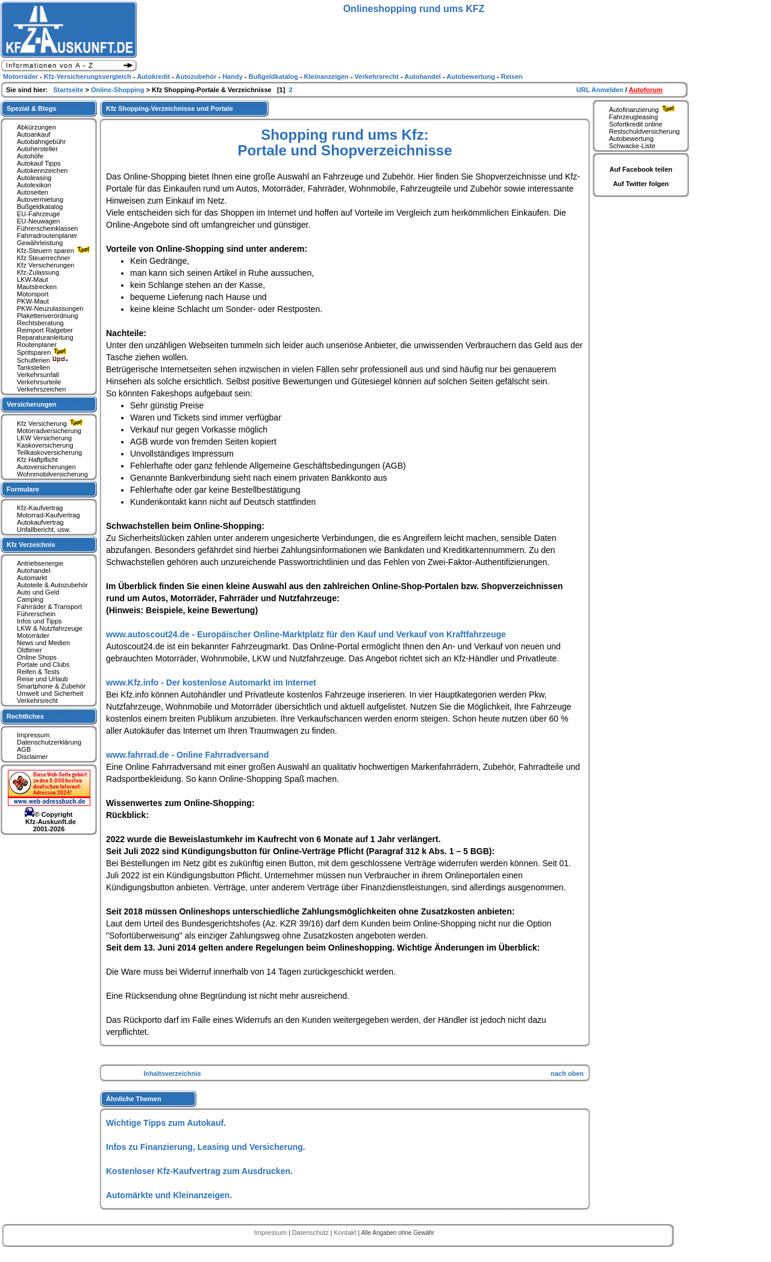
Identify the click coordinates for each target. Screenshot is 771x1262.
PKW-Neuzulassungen (50, 308)
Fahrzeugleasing (633, 116)
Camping (30, 599)
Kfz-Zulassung (38, 272)
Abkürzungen (36, 127)
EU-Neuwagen (38, 221)
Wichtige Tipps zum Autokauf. (166, 1123)
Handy (233, 76)
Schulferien (43, 360)
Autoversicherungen (46, 466)
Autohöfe (30, 156)
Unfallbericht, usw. (43, 529)
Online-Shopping (118, 89)
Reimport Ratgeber (45, 330)
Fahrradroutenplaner (47, 235)
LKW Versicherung (44, 438)
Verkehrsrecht (37, 700)
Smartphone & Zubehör (51, 686)
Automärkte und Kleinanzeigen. (169, 1195)
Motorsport (33, 294)
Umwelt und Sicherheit (50, 693)
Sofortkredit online (636, 124)
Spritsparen (43, 352)
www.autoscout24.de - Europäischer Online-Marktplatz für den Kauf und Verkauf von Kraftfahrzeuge (306, 634)
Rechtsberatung (40, 322)
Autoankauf (34, 134)
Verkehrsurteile (39, 382)
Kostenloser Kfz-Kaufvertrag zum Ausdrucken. (199, 1171)
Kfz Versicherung (51, 423)
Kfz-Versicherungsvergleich (88, 76)
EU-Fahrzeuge (38, 213)
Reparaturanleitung (45, 337)
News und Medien (43, 642)
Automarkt (32, 577)
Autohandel (34, 570)
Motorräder (33, 635)
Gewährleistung (40, 242)
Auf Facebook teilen (641, 169)
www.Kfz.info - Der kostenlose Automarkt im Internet (211, 682)
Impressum (33, 735)
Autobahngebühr (41, 141)
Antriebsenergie (40, 563)
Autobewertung (631, 138)
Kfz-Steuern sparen (55, 250)
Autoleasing (34, 177)
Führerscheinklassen (47, 228)
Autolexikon (34, 185)
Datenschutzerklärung (49, 742)
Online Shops (37, 657)
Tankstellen (33, 367)
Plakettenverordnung (47, 315)
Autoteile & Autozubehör (52, 585)
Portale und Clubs (43, 664)
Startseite (69, 89)
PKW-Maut (33, 301)
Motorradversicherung (49, 430)
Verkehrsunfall (38, 374)
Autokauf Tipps (39, 163)
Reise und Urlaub (42, 679)
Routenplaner (37, 344)
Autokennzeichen (42, 170)
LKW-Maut (32, 279)
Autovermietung (40, 199)
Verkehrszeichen (41, 389)
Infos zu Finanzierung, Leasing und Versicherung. (205, 1147)
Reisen (512, 76)
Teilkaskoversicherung (49, 452)
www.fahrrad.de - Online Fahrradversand (187, 755)
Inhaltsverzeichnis (172, 1073)
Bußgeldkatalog (40, 206)
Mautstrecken (37, 286)
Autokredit (154, 76)
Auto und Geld (38, 592)
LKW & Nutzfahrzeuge (50, 628)
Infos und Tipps (39, 621)
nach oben (567, 1073)
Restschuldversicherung (644, 131)
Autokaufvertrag (40, 522)
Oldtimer (29, 650)
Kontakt (346, 1232)
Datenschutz (311, 1232)
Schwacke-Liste (632, 145)
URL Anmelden (600, 89)
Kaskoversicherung (45, 445)
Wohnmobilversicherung (52, 474)
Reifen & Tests (38, 671)
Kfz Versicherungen (45, 265)
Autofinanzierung (643, 109)
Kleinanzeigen (327, 76)
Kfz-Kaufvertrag (40, 507)
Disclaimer (32, 756)
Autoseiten (32, 192)
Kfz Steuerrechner (43, 257)
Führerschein (36, 613)
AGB (24, 749)
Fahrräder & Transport (49, 606)
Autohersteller (37, 148)
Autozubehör (197, 76)
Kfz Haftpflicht (37, 459)
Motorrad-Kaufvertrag (48, 515)
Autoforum (646, 89)
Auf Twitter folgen (641, 183)
